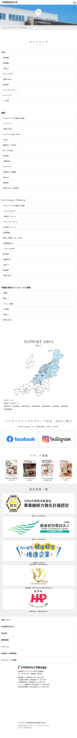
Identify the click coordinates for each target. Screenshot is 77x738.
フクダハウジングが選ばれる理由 (13, 118)
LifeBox (5, 140)
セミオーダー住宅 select (11, 134)
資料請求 (6, 84)
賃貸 (6, 298)
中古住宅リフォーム (9, 227)
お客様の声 (6, 161)
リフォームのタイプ (9, 211)
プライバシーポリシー (10, 90)
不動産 (5, 293)
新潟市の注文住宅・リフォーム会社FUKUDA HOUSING (36, 725)
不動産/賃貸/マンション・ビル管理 (15, 287)
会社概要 (6, 57)
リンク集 (6, 100)
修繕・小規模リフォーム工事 (12, 238)
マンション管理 (8, 304)
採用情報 (6, 63)
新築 (3, 112)
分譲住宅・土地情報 (9, 172)
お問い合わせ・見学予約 (11, 188)
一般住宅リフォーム (9, 216)
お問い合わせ (7, 79)
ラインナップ (7, 123)
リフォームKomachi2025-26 (29, 479)
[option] (20, 439)
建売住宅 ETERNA (9, 145)
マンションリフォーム (10, 222)
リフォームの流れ (8, 248)
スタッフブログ (8, 74)
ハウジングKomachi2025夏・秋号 (47, 479)
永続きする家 (7, 129)
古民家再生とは (8, 243)
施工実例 (6, 156)
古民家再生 (6, 232)
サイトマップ (7, 95)
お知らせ (6, 68)
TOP (3, 52)
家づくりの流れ (8, 150)
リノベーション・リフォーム (13, 200)
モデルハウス (7, 166)
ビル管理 (6, 309)
